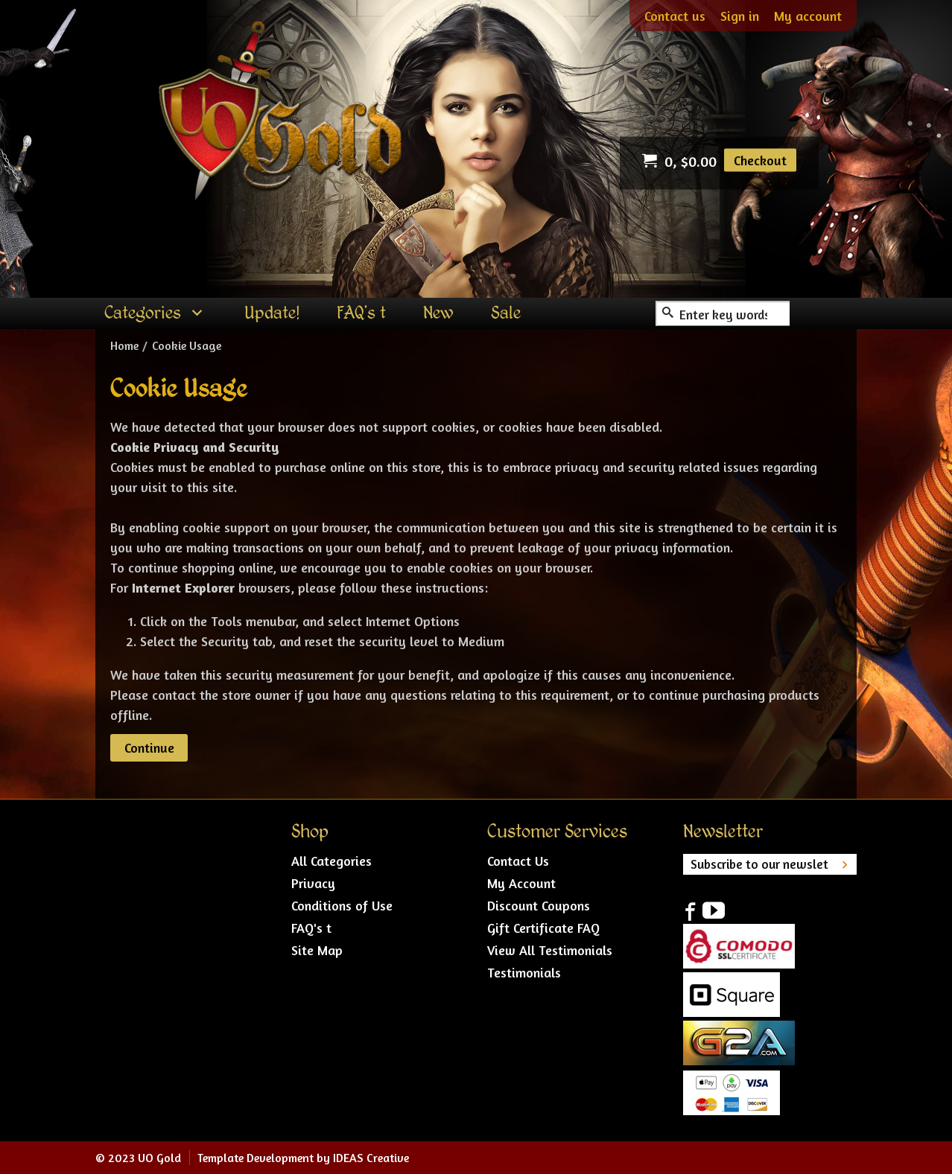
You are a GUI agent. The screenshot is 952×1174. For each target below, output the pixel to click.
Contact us (674, 15)
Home (124, 345)
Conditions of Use (342, 905)
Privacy (313, 883)
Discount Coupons (538, 905)
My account (808, 15)
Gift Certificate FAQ (543, 927)
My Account (521, 883)
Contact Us (518, 860)
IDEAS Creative (371, 1157)
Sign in (739, 15)
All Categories (331, 860)
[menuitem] (155, 313)
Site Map (317, 950)
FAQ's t (311, 927)
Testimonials (524, 972)
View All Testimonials (549, 950)
